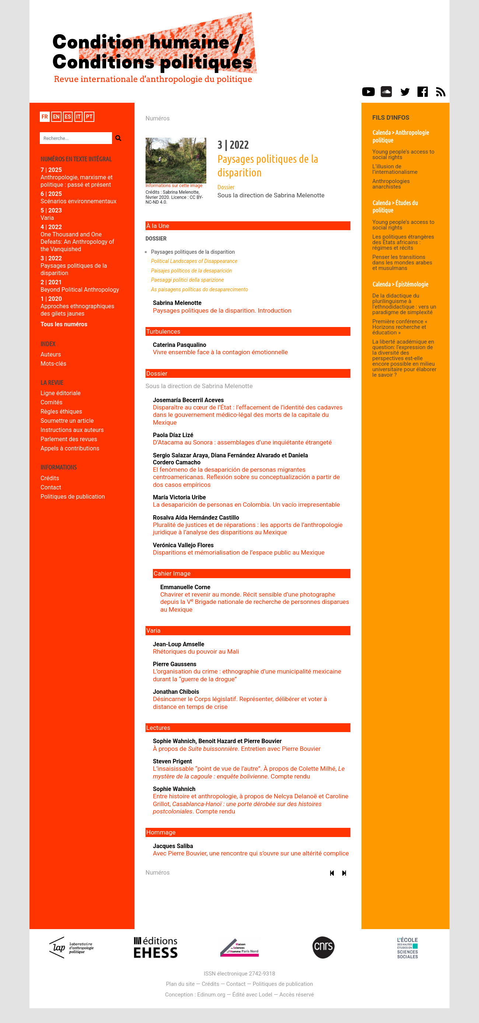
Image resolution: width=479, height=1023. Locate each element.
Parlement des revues (69, 439)
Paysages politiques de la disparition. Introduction (222, 310)
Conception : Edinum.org (195, 994)
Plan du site (180, 984)
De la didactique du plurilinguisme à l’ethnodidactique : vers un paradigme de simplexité (404, 304)
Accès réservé (296, 994)
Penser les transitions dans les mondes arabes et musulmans (403, 262)
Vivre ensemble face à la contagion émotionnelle (220, 352)
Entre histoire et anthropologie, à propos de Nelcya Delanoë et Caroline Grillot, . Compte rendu (251, 803)
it (78, 117)
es (68, 117)
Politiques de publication (73, 496)
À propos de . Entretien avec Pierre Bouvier (237, 748)
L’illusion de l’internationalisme (395, 169)
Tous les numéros (64, 324)
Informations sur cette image (174, 185)
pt (89, 117)
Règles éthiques (61, 411)
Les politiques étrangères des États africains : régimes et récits (403, 242)
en (56, 117)
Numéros (157, 118)
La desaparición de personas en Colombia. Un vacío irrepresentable (246, 504)
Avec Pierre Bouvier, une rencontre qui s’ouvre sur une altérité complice (251, 853)
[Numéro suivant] (344, 873)
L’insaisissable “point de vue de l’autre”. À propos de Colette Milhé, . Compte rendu (249, 772)
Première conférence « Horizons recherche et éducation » (400, 327)
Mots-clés (53, 363)
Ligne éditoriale (61, 393)
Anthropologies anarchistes (391, 184)
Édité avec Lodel (252, 994)
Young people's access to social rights (403, 154)
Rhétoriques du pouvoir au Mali (196, 651)
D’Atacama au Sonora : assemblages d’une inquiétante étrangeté (242, 442)
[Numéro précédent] (332, 873)
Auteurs (51, 354)
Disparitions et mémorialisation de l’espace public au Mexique (239, 552)
